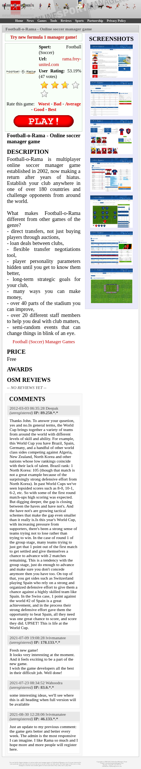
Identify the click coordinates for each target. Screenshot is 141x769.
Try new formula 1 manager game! (43, 37)
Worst (44, 104)
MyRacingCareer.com (115, 766)
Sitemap (105, 765)
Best (52, 109)
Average (73, 104)
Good (39, 109)
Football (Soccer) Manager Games (43, 341)
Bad (58, 104)
